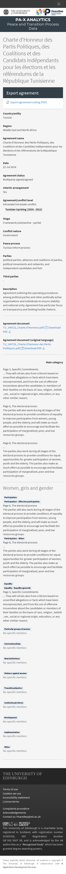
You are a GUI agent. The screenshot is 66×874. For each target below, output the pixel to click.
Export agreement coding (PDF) (28, 102)
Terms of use (10, 789)
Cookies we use (12, 793)
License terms (11, 801)
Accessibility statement (16, 797)
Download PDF (34, 348)
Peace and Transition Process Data (33, 26)
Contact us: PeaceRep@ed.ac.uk (22, 816)
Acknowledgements (14, 812)
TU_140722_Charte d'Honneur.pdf (25, 327)
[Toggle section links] (58, 4)
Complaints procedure (16, 808)
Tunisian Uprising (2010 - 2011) (23, 209)
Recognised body (33, 844)
